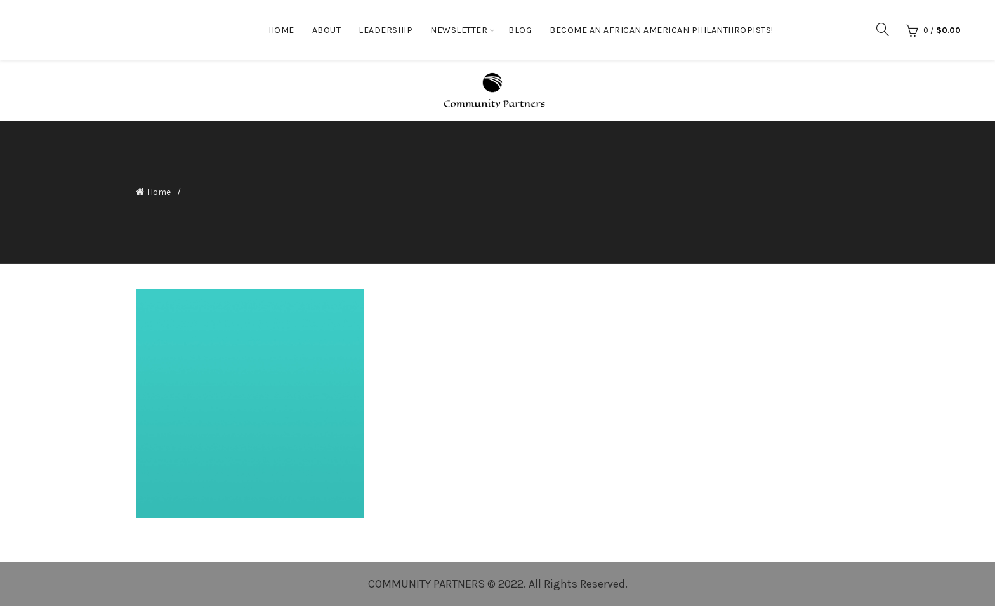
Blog (520, 30)
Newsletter (458, 30)
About (326, 30)
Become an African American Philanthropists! (662, 30)
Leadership (385, 30)
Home (281, 30)
